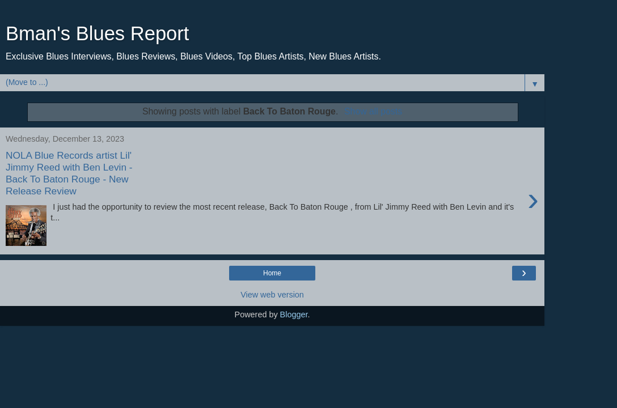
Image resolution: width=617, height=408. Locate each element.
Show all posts (373, 111)
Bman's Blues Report (97, 33)
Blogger (294, 314)
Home (272, 273)
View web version (272, 294)
